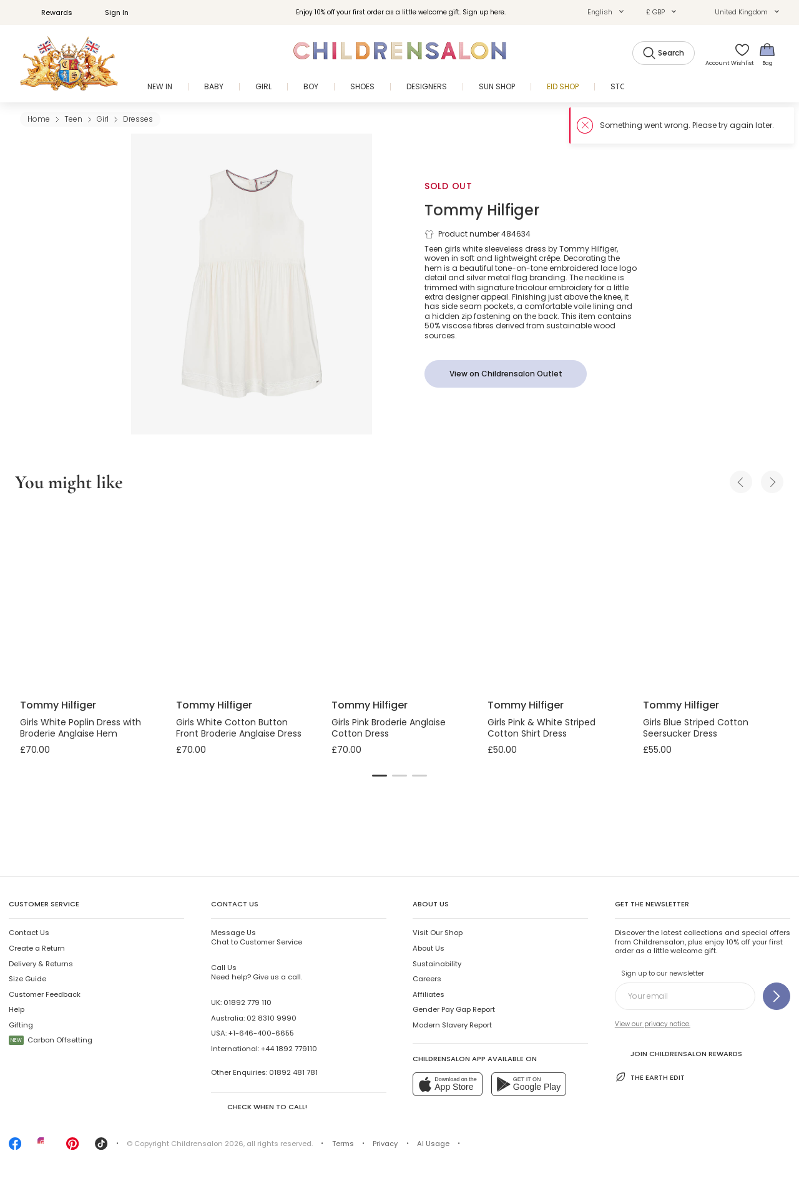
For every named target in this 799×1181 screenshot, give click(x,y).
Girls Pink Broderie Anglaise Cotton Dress (388, 728)
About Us (428, 948)
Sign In (110, 12)
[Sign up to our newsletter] (776, 996)
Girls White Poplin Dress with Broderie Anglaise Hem (80, 728)
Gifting (21, 1025)
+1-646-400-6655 (261, 1033)
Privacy (385, 1144)
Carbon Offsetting (50, 1040)
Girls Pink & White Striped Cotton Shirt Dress (542, 728)
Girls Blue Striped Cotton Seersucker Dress (695, 728)
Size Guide (27, 979)
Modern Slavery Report (452, 1025)
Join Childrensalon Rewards (678, 1053)
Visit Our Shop (438, 933)
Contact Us (29, 933)
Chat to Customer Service (256, 937)
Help (16, 1009)
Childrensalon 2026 (207, 1144)
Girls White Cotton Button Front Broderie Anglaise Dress (238, 728)
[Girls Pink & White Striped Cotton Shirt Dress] (556, 598)
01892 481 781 (293, 1072)
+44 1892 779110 (289, 1049)
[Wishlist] (738, 54)
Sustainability (437, 964)
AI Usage (433, 1144)
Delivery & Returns (41, 964)
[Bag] (767, 54)
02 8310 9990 (272, 1018)
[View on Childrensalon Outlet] (505, 374)
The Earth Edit (650, 1077)
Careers (427, 979)
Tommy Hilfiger (481, 210)
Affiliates (428, 994)
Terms (343, 1144)
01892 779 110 (247, 1002)
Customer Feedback (45, 994)
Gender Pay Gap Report (454, 1009)
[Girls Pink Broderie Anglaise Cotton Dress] (399, 598)
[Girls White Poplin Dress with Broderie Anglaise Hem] (88, 598)
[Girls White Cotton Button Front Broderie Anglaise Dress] (244, 598)
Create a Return (37, 948)
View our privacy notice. (652, 1024)
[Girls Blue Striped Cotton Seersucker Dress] (711, 598)
